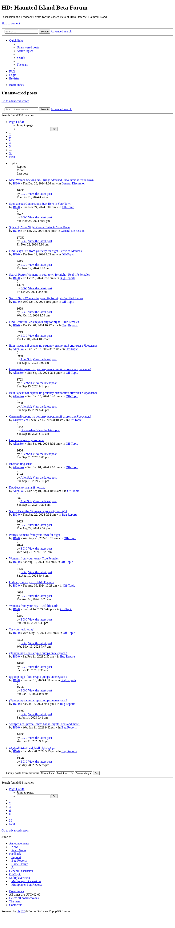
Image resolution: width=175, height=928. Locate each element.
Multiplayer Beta (19, 877)
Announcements (19, 843)
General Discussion (73, 183)
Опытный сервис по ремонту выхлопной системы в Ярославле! (50, 369)
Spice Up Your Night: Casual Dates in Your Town (39, 227)
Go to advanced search (15, 101)
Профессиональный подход (27, 487)
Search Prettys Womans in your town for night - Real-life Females (49, 274)
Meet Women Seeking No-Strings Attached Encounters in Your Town (51, 180)
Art (13, 867)
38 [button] (10, 153)
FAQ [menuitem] (12, 71)
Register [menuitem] (14, 78)
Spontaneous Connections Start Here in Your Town (40, 203)
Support (16, 857)
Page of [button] (16, 121)
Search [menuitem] (21, 57)
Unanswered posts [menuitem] (28, 47)
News (14, 846)
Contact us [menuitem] (15, 904)
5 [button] (10, 146)
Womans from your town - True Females (34, 558)
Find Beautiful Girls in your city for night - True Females (44, 322)
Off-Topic (68, 207)
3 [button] (10, 139)
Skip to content (11, 23)
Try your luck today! (21, 629)
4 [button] (10, 143)
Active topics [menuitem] (25, 50)
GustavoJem (20, 420)
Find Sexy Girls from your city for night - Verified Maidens (45, 251)
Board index (16, 891)
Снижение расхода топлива (26, 440)
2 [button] (10, 136)
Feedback (15, 853)
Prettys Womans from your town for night (34, 534)
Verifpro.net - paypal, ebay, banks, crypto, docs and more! (44, 724)
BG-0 (16, 183)
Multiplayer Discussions (26, 881)
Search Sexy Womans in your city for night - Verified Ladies (46, 298)
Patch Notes (18, 850)
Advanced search (61, 31)
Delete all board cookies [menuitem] (24, 898)
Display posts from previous (30, 773)
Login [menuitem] (12, 74)
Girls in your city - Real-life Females (31, 582)
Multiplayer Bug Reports (26, 884)
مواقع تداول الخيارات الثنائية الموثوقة (32, 747)
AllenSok (18, 349)
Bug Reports (67, 278)
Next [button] (12, 156)
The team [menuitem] (22, 64)
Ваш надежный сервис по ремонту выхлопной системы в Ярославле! (53, 345)
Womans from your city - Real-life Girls (33, 605)
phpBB (21, 911)
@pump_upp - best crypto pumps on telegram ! (38, 653)
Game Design (19, 864)
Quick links (16, 40)
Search (45, 31)
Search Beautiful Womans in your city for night (38, 511)
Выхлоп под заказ (20, 463)
